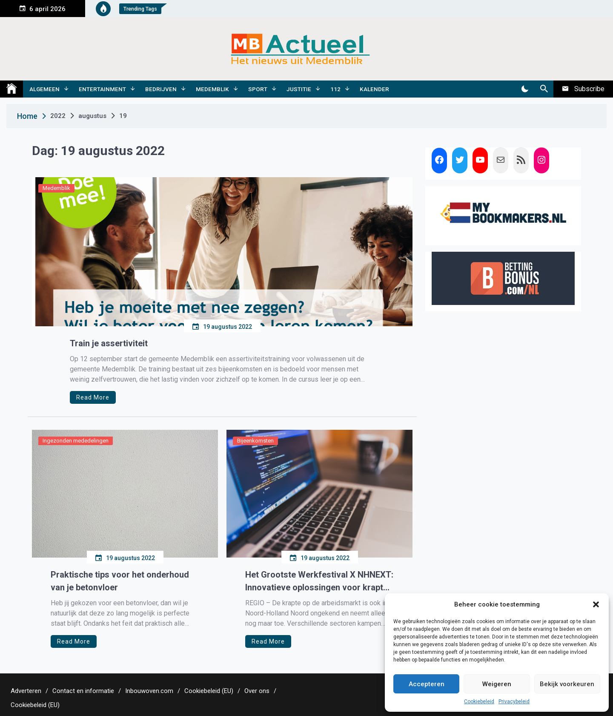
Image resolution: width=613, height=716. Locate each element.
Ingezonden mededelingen (76, 440)
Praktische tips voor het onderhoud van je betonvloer (120, 580)
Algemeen (44, 89)
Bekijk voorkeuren (567, 684)
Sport (257, 89)
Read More (92, 397)
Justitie (298, 89)
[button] (596, 604)
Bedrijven (161, 89)
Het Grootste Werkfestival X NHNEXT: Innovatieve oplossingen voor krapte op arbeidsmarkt (319, 581)
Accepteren (426, 684)
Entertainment (102, 89)
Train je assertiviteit (109, 343)
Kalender (374, 89)
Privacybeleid (514, 701)
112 (335, 89)
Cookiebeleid (479, 701)
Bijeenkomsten (255, 440)
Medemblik (212, 89)
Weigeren (496, 684)
